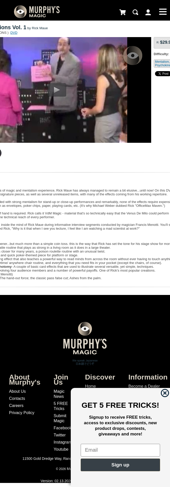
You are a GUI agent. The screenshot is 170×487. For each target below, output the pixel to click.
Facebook (63, 428)
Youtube (61, 449)
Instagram (63, 442)
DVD (13, 33)
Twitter (60, 435)
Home (90, 386)
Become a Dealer (144, 386)
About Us (17, 391)
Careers (16, 405)
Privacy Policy (21, 413)
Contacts (17, 398)
